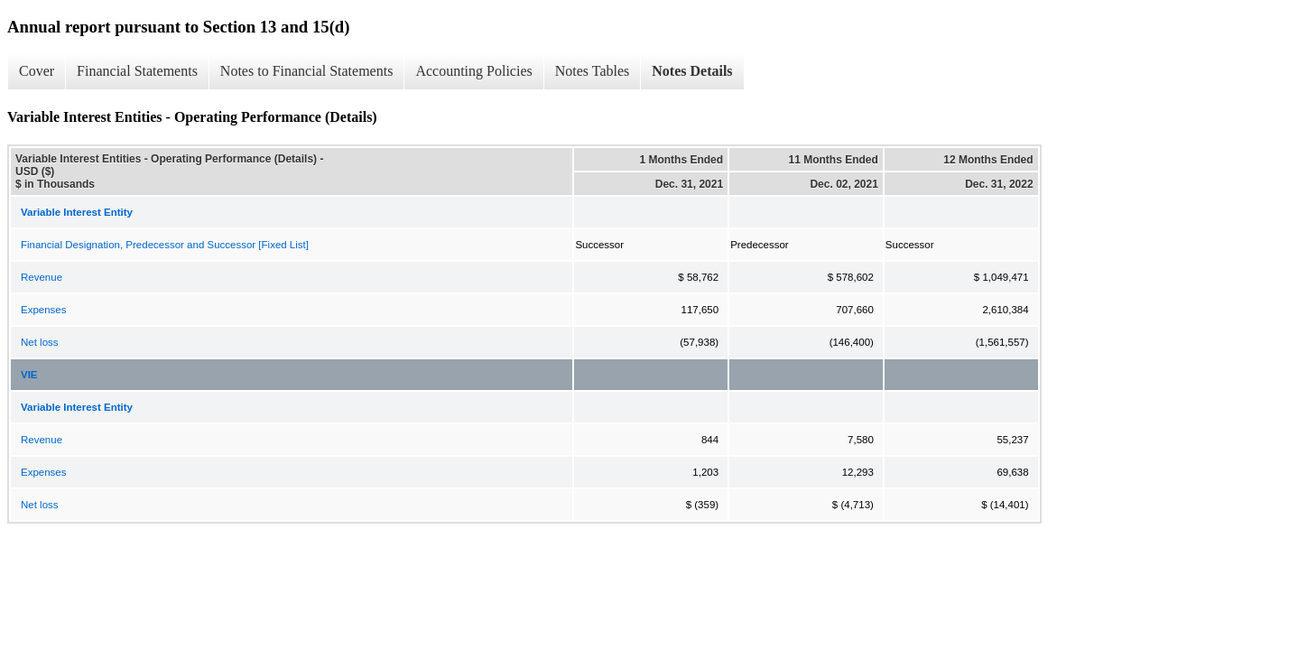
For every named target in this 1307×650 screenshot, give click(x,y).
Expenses (44, 309)
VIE (29, 374)
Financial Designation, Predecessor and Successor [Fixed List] (165, 244)
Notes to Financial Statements (307, 71)
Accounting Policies (473, 71)
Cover (36, 71)
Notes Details (692, 71)
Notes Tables (592, 71)
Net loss (40, 342)
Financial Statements (137, 71)
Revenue (41, 277)
